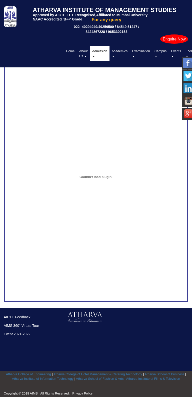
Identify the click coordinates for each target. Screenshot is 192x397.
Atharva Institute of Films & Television (153, 379)
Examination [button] (141, 53)
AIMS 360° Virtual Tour (21, 326)
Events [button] (176, 53)
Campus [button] (160, 53)
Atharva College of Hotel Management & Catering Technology (98, 374)
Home (70, 51)
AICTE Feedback (17, 317)
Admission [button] (99, 53)
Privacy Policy (82, 393)
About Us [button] (83, 53)
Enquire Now (174, 39)
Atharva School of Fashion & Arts (100, 379)
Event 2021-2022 (17, 334)
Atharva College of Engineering (28, 374)
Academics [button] (120, 53)
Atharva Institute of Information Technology (43, 379)
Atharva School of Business (164, 374)
